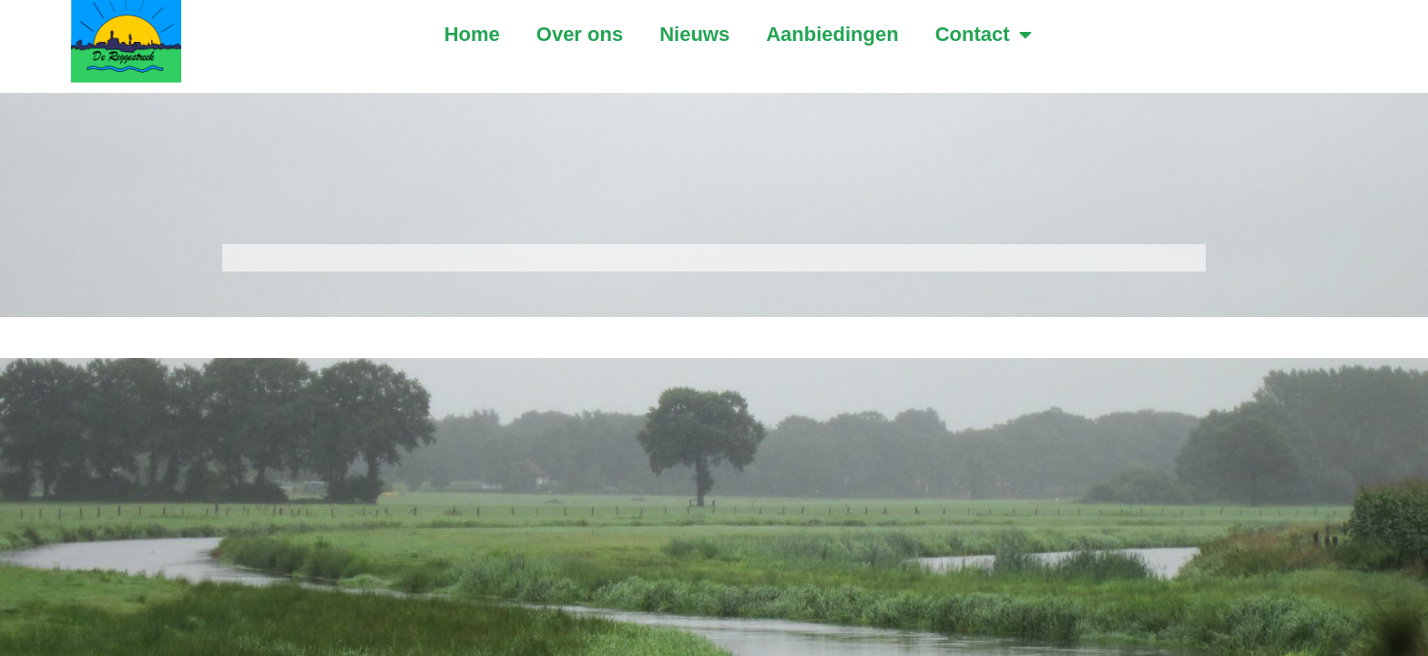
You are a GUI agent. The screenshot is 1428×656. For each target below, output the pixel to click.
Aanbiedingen (832, 34)
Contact (983, 34)
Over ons (579, 34)
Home (472, 34)
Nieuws (694, 34)
